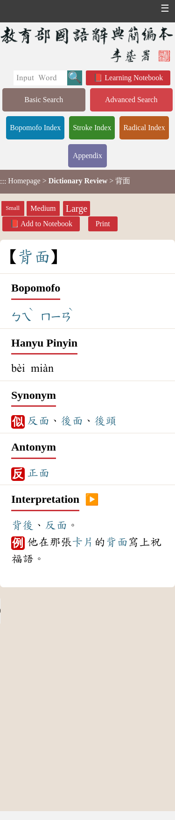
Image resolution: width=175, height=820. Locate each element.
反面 (38, 420)
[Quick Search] (40, 77)
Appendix (87, 156)
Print (103, 224)
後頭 (105, 420)
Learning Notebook (134, 78)
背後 (22, 525)
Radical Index (144, 128)
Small (13, 208)
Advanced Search (131, 100)
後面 (72, 420)
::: (3, 182)
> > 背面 (65, 181)
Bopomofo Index (35, 128)
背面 (116, 542)
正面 (38, 473)
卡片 (83, 542)
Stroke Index (92, 128)
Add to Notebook (46, 224)
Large (76, 208)
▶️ (92, 499)
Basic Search (43, 100)
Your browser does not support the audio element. (70, 611)
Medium (43, 208)
